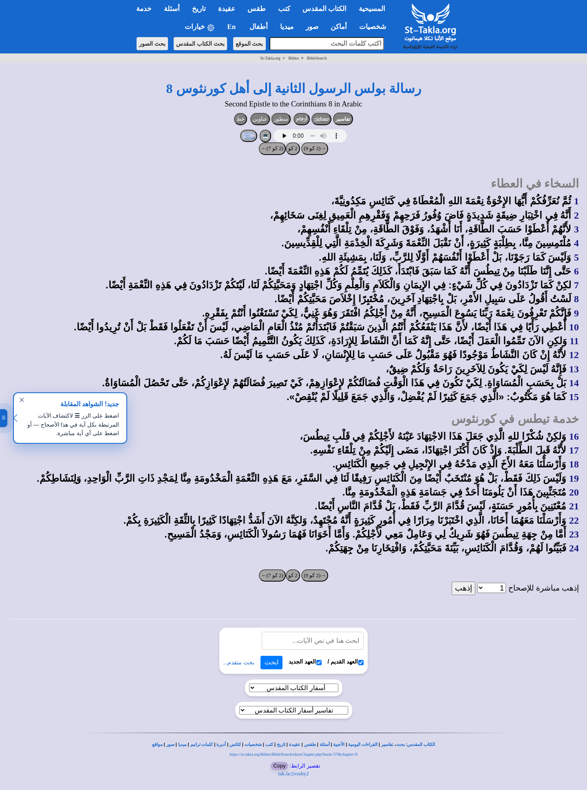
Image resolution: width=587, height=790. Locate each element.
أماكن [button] (339, 27)
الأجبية (338, 744)
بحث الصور (152, 43)
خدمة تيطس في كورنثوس (515, 418)
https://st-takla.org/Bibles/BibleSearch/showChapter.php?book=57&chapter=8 (293, 754)
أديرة (221, 744)
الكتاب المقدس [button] (324, 9)
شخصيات (253, 744)
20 (574, 492)
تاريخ (281, 744)
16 (574, 436)
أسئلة (325, 744)
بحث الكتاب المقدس (200, 43)
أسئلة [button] (172, 9)
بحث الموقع (249, 43)
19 (574, 478)
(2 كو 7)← (272, 148)
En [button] (232, 27)
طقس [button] (256, 9)
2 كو (293, 148)
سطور (281, 119)
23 (574, 534)
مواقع (157, 744)
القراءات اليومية (362, 744)
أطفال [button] (258, 27)
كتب (269, 744)
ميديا (182, 744)
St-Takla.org (270, 58)
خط (240, 119)
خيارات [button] (200, 27)
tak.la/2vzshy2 (293, 773)
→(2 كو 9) (315, 148)
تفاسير (343, 119)
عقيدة (294, 744)
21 (574, 506)
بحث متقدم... (238, 662)
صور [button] (312, 27)
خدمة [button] (144, 9)
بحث (400, 744)
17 (574, 450)
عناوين (260, 119)
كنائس (235, 744)
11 (574, 341)
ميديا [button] (287, 27)
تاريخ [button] (199, 9)
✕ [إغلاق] (22, 400)
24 (574, 548)
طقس (310, 744)
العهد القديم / (346, 661)
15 (574, 397)
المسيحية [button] (372, 9)
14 (574, 383)
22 (574, 520)
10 (574, 327)
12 (574, 355)
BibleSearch (317, 58)
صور (170, 744)
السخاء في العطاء (535, 183)
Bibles (293, 58)
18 (574, 464)
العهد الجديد (305, 661)
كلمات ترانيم (201, 744)
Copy (279, 766)
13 (574, 369)
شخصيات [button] (375, 27)
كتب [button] (284, 9)
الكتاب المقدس (421, 744)
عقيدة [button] (226, 9)
